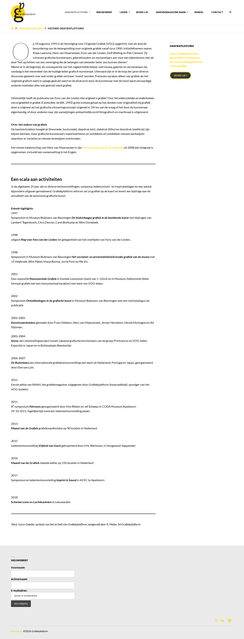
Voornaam (18, 567)
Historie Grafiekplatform (186, 62)
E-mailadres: (43, 594)
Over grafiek (178, 66)
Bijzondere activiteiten (185, 57)
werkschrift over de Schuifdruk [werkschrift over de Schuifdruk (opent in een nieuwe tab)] (102, 147)
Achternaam (19, 579)
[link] (229, 12)
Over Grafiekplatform (184, 53)
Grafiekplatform (31, 28)
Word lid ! (180, 75)
